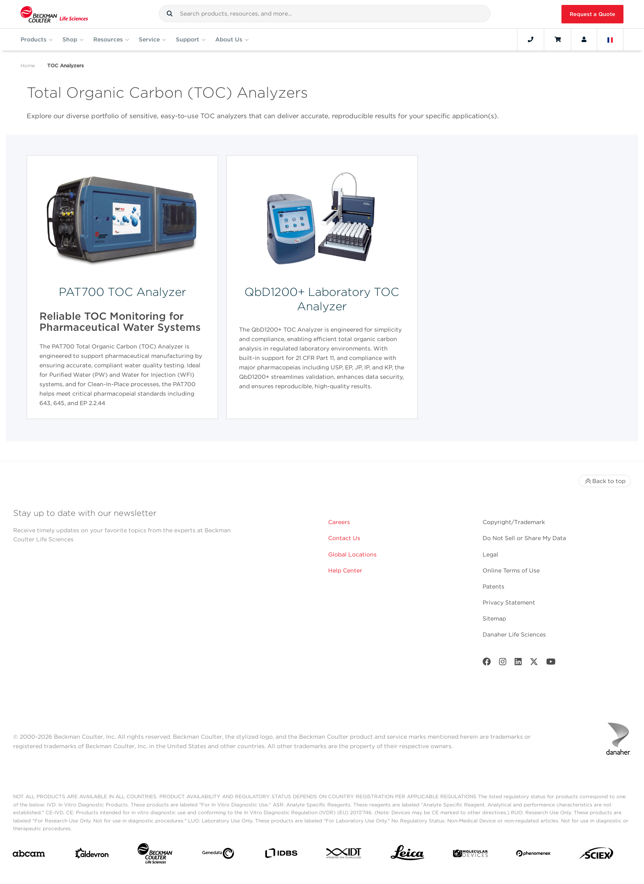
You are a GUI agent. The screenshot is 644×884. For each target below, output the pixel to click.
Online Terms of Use (511, 570)
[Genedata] (218, 855)
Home (28, 65)
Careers (339, 522)
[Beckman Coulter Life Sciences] (155, 855)
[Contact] (531, 39)
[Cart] (557, 39)
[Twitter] (534, 663)
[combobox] (324, 13)
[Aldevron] (92, 855)
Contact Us (344, 538)
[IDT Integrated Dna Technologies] (344, 855)
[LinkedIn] (518, 663)
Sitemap (494, 618)
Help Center (345, 570)
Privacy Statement (509, 602)
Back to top (605, 481)
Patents (493, 586)
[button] (169, 13)
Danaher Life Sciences (514, 634)
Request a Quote (592, 14)
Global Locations (352, 554)
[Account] (584, 39)
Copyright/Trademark (514, 522)
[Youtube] (551, 663)
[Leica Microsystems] (407, 855)
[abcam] (29, 855)
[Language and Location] (610, 39)
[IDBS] (281, 855)
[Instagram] (502, 663)
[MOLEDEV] (470, 855)
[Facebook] (487, 663)
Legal (490, 554)
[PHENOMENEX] (533, 855)
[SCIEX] (596, 855)
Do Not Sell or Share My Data (524, 538)
